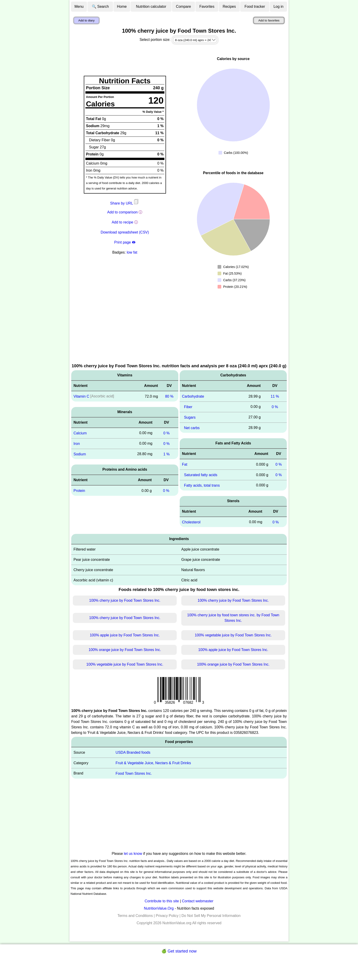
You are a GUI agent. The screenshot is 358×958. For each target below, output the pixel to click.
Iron (77, 444)
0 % (166, 433)
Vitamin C (81, 396)
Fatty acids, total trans (202, 485)
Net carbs (192, 428)
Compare (183, 6)
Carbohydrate (193, 396)
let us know (133, 854)
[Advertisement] (179, 328)
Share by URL (124, 203)
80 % (169, 396)
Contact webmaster (197, 901)
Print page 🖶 (124, 242)
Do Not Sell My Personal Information (211, 916)
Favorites (206, 6)
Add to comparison (122, 212)
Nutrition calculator (151, 6)
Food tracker (255, 6)
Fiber (188, 407)
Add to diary (86, 20)
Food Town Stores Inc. (134, 773)
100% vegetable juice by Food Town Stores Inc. (233, 635)
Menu (79, 6)
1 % (166, 454)
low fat (132, 252)
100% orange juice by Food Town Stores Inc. (125, 650)
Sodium (80, 454)
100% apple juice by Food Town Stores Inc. (125, 635)
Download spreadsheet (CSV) (125, 232)
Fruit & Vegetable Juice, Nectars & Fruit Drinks (153, 763)
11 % (275, 396)
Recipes (229, 6)
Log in (279, 6)
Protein (79, 491)
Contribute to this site (162, 901)
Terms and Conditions (135, 916)
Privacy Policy (167, 916)
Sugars (190, 417)
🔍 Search (100, 6)
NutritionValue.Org (159, 908)
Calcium (80, 433)
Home (122, 6)
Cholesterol (191, 522)
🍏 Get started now (179, 951)
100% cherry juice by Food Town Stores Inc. (125, 600)
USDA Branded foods (133, 752)
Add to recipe (122, 222)
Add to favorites (268, 20)
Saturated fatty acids (200, 475)
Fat (184, 464)
